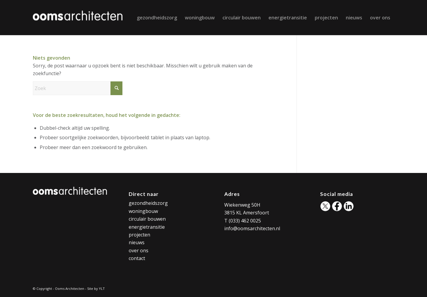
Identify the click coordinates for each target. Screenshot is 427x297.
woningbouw (143, 211)
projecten (139, 234)
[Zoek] (77, 88)
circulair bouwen (147, 219)
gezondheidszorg (148, 203)
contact (137, 258)
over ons (138, 250)
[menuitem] (157, 17)
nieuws (137, 242)
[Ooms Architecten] (77, 17)
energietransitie (147, 227)
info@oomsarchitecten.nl (252, 228)
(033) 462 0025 (245, 220)
